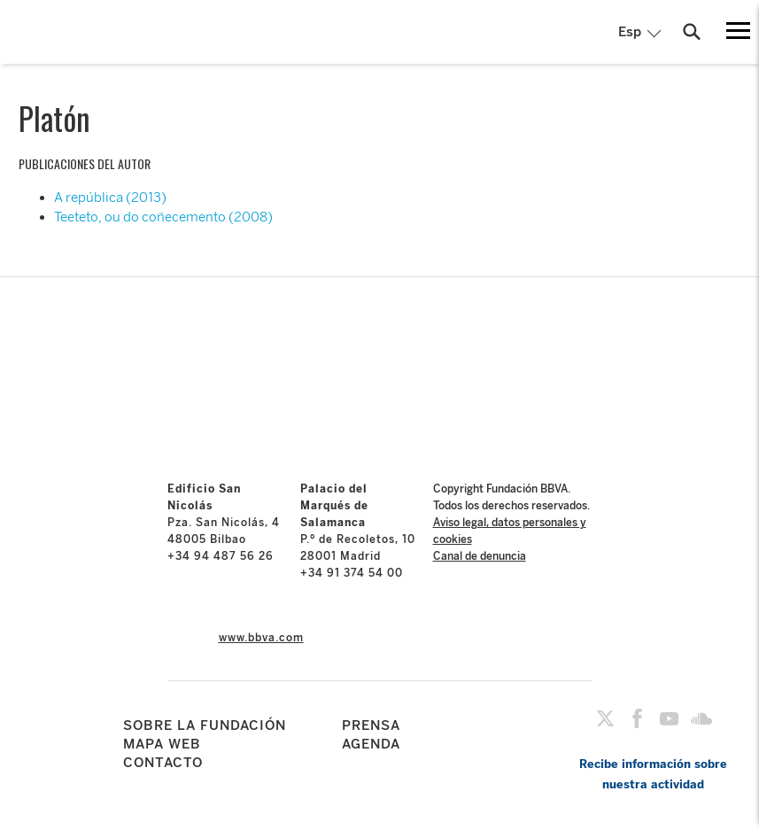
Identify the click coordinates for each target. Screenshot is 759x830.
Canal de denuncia (479, 556)
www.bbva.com (261, 638)
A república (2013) (110, 198)
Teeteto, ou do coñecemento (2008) (163, 217)
